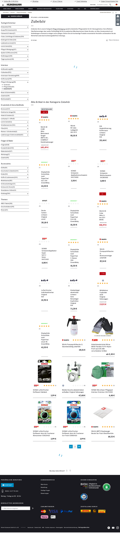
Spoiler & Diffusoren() (9, 53)
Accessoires (70, 8)
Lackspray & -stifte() (8, 119)
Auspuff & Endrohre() (9, 30)
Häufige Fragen (45, 503)
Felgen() (5, 145)
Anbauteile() (6, 27)
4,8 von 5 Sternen (57, 1)
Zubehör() (8, 89)
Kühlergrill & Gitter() (8, 40)
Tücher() (7, 85)
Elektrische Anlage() (8, 112)
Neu (85, 8)
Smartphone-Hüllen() (8, 190)
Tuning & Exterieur (19, 8)
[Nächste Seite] (79, 459)
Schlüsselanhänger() (8, 184)
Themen (4, 199)
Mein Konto (44, 497)
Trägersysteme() (7, 59)
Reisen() (4, 210)
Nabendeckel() (6, 151)
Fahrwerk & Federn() (8, 33)
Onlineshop (6, 12)
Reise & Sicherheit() (8, 92)
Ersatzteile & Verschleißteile (44, 8)
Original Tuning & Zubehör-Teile (110, 1)
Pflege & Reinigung (21, 12)
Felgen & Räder (59, 8)
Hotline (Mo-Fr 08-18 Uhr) (11, 1)
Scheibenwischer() (8, 125)
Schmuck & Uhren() (8, 187)
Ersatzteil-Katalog (94, 8)
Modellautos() (6, 181)
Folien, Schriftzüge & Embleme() (12, 37)
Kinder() (4, 174)
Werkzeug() (5, 154)
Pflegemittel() (9, 87)
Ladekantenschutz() (8, 43)
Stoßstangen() (6, 56)
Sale (79, 8)
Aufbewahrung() (7, 69)
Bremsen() (5, 109)
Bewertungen (45, 506)
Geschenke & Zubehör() (9, 171)
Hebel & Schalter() (7, 115)
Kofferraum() (6, 79)
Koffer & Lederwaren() (9, 177)
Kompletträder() (7, 148)
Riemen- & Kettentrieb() (9, 131)
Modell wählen (7, 8)
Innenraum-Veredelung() (10, 76)
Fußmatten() (6, 72)
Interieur (30, 8)
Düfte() (4, 168)
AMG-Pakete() (6, 203)
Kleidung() (5, 193)
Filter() (4, 128)
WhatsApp (35, 1)
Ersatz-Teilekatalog (82, 1)
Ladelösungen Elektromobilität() (12, 135)
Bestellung (44, 500)
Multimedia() (6, 99)
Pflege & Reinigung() (8, 49)
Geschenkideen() (7, 207)
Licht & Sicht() (6, 46)
